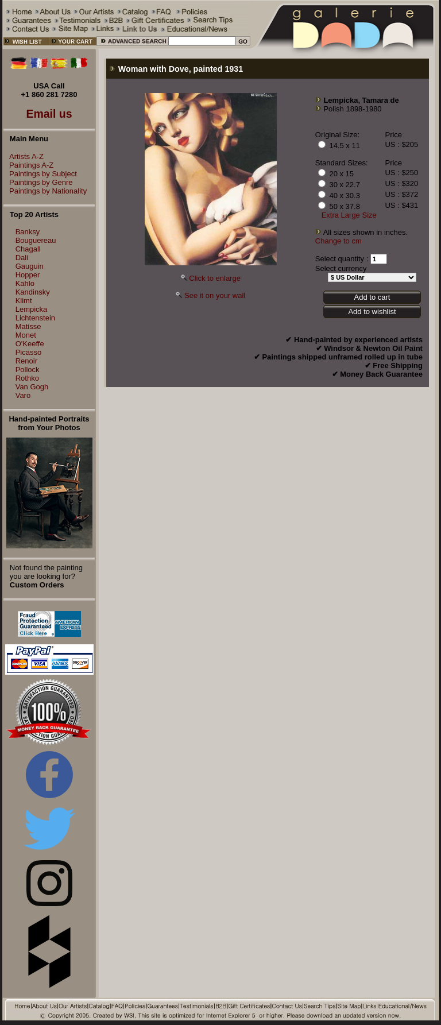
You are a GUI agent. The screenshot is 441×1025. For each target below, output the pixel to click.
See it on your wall (214, 295)
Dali (22, 257)
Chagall (28, 249)
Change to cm (338, 241)
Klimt (24, 300)
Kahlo (25, 283)
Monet (26, 335)
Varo (23, 395)
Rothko (27, 378)
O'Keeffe (30, 343)
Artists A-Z (23, 156)
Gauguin (30, 266)
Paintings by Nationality (45, 191)
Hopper (28, 274)
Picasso (29, 352)
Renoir (26, 361)
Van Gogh (32, 386)
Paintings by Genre (38, 182)
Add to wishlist (372, 311)
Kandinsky (33, 292)
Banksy (28, 231)
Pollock (28, 369)
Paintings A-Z (28, 165)
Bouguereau (36, 240)
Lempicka (32, 309)
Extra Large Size (349, 215)
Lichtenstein (35, 318)
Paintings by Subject (40, 173)
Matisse (28, 326)
